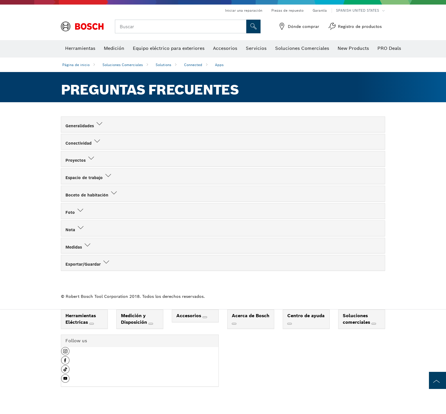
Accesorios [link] (189, 316)
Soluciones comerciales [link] (357, 319)
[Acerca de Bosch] (234, 324)
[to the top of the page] (437, 380)
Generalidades (84, 125)
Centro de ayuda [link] (306, 316)
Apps (219, 65)
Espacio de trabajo (88, 177)
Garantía (320, 10)
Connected (193, 65)
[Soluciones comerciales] (373, 324)
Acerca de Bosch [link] (250, 316)
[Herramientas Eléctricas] (91, 324)
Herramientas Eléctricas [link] (80, 319)
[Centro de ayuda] (289, 324)
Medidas (78, 247)
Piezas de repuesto (287, 10)
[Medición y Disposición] (150, 324)
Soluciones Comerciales (122, 65)
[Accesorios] (205, 317)
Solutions (163, 65)
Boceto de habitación (91, 195)
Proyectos (80, 160)
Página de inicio (76, 65)
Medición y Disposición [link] (134, 319)
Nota (75, 229)
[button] (65, 353)
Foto (74, 212)
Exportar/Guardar (87, 264)
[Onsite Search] (253, 26)
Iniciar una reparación (243, 10)
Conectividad (83, 143)
